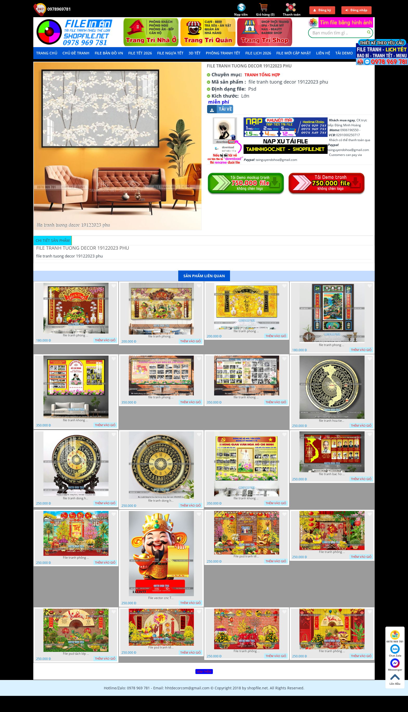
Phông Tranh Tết (223, 53)
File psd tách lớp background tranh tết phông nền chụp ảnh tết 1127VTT (76, 654)
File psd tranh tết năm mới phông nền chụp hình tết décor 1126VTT (161, 647)
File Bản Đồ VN (109, 53)
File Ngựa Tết (170, 53)
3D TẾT (195, 53)
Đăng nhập (356, 10)
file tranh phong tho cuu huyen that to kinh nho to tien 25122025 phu (76, 335)
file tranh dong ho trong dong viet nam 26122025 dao (76, 498)
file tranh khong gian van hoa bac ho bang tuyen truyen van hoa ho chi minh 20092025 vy (247, 498)
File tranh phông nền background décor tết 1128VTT (332, 552)
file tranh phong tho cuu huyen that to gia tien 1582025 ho (247, 331)
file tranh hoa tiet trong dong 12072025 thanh (332, 421)
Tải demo (344, 53)
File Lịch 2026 (258, 53)
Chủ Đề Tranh (76, 53)
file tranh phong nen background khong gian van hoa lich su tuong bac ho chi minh (161, 397)
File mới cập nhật (293, 53)
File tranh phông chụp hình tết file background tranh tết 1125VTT (247, 651)
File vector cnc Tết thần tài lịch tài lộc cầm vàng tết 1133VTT (161, 598)
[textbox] (340, 33)
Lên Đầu (395, 678)
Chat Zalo (395, 650)
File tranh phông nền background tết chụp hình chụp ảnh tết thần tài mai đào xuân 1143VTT (76, 557)
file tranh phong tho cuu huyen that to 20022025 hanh (332, 345)
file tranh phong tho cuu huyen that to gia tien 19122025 (161, 336)
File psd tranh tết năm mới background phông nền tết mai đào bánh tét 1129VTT (247, 556)
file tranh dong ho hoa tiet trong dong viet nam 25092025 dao (161, 500)
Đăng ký (322, 10)
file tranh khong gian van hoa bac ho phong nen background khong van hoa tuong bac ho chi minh (76, 420)
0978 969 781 (395, 636)
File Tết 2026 (140, 53)
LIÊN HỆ (323, 53)
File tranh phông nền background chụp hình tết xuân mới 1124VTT (332, 651)
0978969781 (52, 9)
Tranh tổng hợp (262, 74)
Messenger (395, 664)
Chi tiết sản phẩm (53, 240)
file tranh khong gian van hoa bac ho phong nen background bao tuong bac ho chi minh (247, 397)
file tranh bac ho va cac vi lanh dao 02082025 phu (332, 474)
